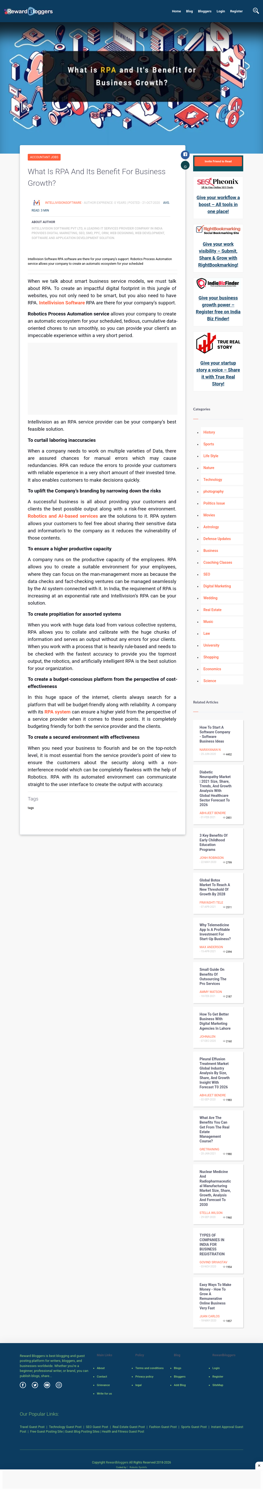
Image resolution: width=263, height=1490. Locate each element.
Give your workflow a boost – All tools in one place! (218, 204)
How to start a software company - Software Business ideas (215, 734)
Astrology (211, 527)
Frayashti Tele (211, 902)
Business (210, 551)
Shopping (211, 657)
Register (236, 11)
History (209, 432)
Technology (212, 480)
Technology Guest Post (65, 1427)
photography (213, 491)
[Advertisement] (102, 379)
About (101, 1368)
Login (221, 11)
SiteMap (217, 1385)
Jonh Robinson (212, 858)
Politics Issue (214, 503)
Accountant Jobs (44, 157)
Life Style (210, 456)
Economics (212, 669)
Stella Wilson (211, 1213)
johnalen (207, 1036)
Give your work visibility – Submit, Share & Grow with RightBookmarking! (218, 254)
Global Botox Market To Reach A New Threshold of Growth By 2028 (215, 887)
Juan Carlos (210, 1316)
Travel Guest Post (32, 1427)
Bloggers (204, 11)
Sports (208, 444)
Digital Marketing (217, 586)
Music (208, 622)
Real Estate (212, 610)
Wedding (210, 598)
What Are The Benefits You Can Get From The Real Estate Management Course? (214, 1129)
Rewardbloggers (117, 1462)
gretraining (209, 1149)
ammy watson (211, 992)
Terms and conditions (149, 1368)
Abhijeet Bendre (213, 813)
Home (176, 11)
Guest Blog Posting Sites (82, 1431)
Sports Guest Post (194, 1427)
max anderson (211, 947)
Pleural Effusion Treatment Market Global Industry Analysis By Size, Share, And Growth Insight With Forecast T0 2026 (215, 1073)
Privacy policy (144, 1376)
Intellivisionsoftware (63, 203)
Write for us (104, 1393)
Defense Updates (217, 539)
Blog (189, 11)
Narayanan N (210, 750)
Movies (209, 515)
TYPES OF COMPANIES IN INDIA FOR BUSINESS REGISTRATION (212, 1244)
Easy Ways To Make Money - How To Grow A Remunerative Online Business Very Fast (215, 1296)
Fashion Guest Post (163, 1427)
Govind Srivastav (213, 1262)
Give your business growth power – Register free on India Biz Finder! (218, 308)
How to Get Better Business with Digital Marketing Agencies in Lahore (215, 1021)
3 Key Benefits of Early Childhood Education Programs (214, 842)
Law (206, 633)
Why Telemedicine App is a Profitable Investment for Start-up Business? (215, 932)
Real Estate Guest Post (128, 1427)
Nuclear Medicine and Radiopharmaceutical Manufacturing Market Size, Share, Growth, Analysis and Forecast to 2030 (215, 1188)
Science (209, 681)
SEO (206, 574)
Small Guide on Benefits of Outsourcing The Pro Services (213, 976)
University (211, 645)
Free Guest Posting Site (46, 1431)
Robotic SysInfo (137, 1467)
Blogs (177, 1368)
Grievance (103, 1385)
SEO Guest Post (97, 1427)
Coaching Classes (217, 562)
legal (138, 1385)
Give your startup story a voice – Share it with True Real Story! (218, 373)
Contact (102, 1376)
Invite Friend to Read (218, 161)
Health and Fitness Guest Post (123, 1431)
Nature (208, 468)
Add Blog (180, 1385)
